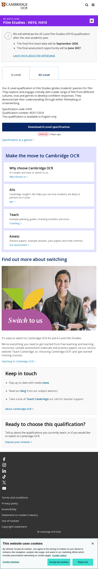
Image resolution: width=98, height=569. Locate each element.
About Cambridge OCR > (19, 408)
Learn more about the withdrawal (34, 55)
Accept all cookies (58, 562)
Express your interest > (18, 442)
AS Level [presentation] (44, 75)
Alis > (12, 201)
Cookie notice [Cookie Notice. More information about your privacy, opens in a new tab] (59, 555)
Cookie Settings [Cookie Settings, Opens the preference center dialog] (11, 562)
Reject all (83, 562)
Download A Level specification (49, 127)
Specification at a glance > (18, 140)
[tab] (16, 73)
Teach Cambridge (37, 399)
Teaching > (15, 223)
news (45, 383)
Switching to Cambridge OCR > (19, 361)
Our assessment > (19, 244)
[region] (49, 553)
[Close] (92, 543)
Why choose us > (18, 176)
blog (23, 391)
